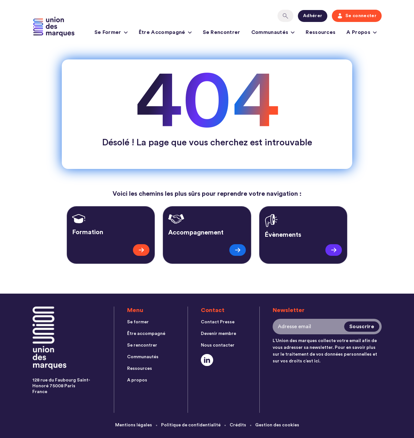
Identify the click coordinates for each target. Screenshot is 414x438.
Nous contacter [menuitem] (217, 345)
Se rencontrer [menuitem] (142, 345)
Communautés (273, 33)
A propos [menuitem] (137, 380)
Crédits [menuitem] (238, 425)
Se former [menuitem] (138, 322)
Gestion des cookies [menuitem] (277, 425)
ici (316, 361)
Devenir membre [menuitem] (218, 333)
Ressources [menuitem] (139, 368)
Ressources (320, 32)
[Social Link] (207, 360)
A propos (361, 33)
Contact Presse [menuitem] (217, 322)
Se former (111, 33)
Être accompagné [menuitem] (146, 333)
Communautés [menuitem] (142, 357)
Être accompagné (165, 33)
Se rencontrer (221, 32)
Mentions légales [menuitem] (133, 425)
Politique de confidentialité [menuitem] (191, 425)
